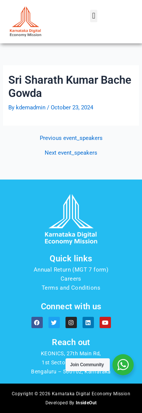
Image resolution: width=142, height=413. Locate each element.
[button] (93, 16)
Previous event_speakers (71, 138)
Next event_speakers (71, 153)
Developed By (71, 402)
